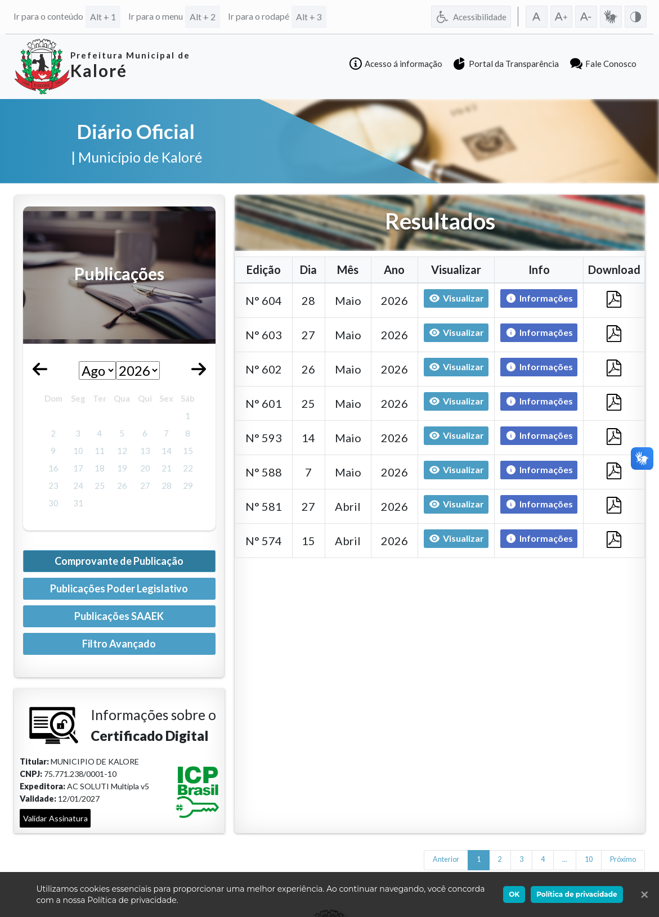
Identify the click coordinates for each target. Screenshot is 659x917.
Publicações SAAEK (119, 616)
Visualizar (456, 298)
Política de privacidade (576, 894)
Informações (536, 299)
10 (589, 859)
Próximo (623, 859)
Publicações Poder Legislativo (119, 588)
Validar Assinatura (55, 818)
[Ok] (642, 894)
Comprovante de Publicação (119, 561)
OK (514, 894)
